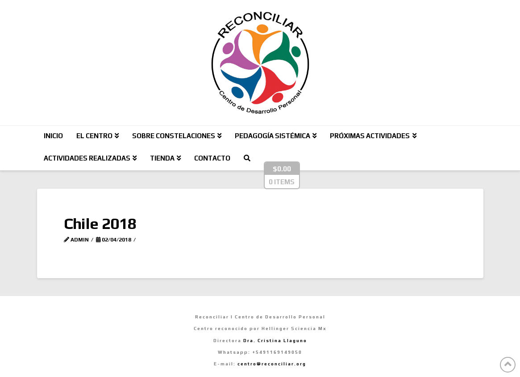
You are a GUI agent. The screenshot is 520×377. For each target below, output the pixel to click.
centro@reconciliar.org (271, 363)
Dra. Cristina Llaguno (275, 340)
